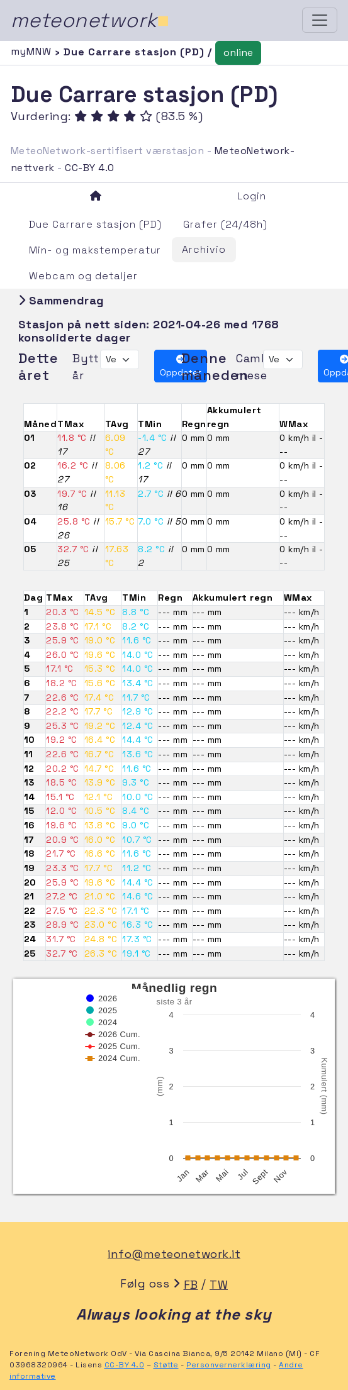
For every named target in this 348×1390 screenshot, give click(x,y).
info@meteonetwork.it (174, 1254)
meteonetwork (90, 20)
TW (219, 1284)
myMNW (33, 51)
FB (191, 1284)
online (238, 52)
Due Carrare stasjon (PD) (95, 224)
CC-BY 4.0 (90, 167)
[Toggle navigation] (319, 20)
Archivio (204, 249)
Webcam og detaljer (83, 275)
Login (251, 196)
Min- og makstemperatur (95, 250)
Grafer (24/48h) (225, 224)
